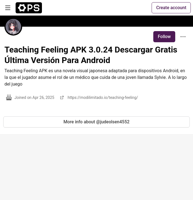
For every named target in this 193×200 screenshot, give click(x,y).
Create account (171, 7)
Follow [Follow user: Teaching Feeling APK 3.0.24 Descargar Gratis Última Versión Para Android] (164, 36)
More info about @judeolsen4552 (97, 121)
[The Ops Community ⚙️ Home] (29, 7)
